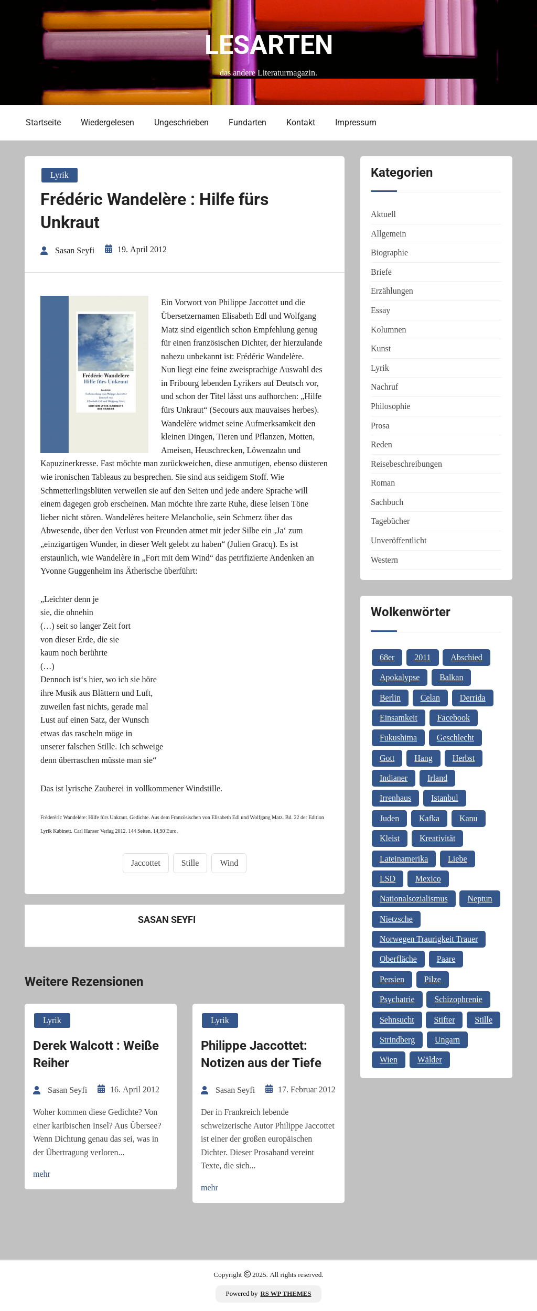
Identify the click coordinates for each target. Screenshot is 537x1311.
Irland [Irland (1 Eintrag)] (437, 777)
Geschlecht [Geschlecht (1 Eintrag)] (455, 737)
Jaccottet (145, 862)
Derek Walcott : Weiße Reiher (96, 1054)
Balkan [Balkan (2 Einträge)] (451, 677)
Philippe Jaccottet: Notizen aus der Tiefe (261, 1054)
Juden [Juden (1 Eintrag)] (389, 818)
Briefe (381, 271)
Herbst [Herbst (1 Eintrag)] (464, 758)
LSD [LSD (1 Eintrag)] (387, 878)
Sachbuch (387, 502)
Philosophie (391, 406)
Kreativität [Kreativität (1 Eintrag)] (437, 838)
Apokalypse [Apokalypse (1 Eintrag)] (400, 677)
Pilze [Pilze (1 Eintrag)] (432, 979)
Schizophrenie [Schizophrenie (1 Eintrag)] (458, 999)
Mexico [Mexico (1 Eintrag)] (428, 878)
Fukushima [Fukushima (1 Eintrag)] (398, 737)
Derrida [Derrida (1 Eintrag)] (473, 697)
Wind (229, 862)
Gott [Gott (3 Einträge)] (387, 758)
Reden (381, 444)
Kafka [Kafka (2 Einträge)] (429, 818)
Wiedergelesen (107, 122)
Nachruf (384, 386)
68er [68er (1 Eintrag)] (387, 657)
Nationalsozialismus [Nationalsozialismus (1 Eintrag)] (414, 898)
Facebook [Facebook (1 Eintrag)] (453, 717)
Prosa (380, 425)
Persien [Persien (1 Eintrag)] (392, 979)
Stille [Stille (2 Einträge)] (483, 1019)
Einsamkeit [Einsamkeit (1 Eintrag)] (398, 717)
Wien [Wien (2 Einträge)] (389, 1059)
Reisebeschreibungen (406, 463)
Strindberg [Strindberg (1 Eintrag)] (397, 1039)
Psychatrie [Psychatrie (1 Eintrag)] (397, 999)
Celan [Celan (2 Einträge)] (430, 697)
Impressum (356, 122)
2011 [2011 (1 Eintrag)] (422, 657)
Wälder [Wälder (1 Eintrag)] (429, 1059)
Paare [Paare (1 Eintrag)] (446, 958)
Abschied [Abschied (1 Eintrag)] (466, 657)
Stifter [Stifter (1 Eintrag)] (444, 1019)
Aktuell (383, 214)
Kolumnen (388, 329)
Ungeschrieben (181, 122)
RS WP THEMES (286, 1293)
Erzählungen (392, 290)
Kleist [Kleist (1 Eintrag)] (390, 838)
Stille (190, 862)
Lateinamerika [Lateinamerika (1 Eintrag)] (404, 858)
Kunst (381, 348)
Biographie (389, 252)
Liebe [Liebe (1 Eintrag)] (457, 858)
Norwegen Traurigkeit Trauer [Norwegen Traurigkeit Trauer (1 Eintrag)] (429, 938)
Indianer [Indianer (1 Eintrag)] (393, 777)
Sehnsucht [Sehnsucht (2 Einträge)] (397, 1019)
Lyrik (59, 174)
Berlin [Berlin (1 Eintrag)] (390, 697)
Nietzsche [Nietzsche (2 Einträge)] (396, 919)
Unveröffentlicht (398, 540)
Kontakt (300, 122)
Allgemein (388, 233)
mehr (41, 1173)
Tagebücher (390, 521)
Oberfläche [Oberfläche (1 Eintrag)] (398, 958)
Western (384, 559)
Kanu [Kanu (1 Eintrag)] (468, 818)
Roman (383, 482)
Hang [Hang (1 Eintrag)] (423, 758)
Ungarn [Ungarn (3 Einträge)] (447, 1039)
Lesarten (269, 45)
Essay (380, 310)
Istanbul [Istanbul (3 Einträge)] (444, 797)
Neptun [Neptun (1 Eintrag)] (479, 898)
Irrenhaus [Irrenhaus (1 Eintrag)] (395, 797)
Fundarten (247, 122)
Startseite (43, 122)
